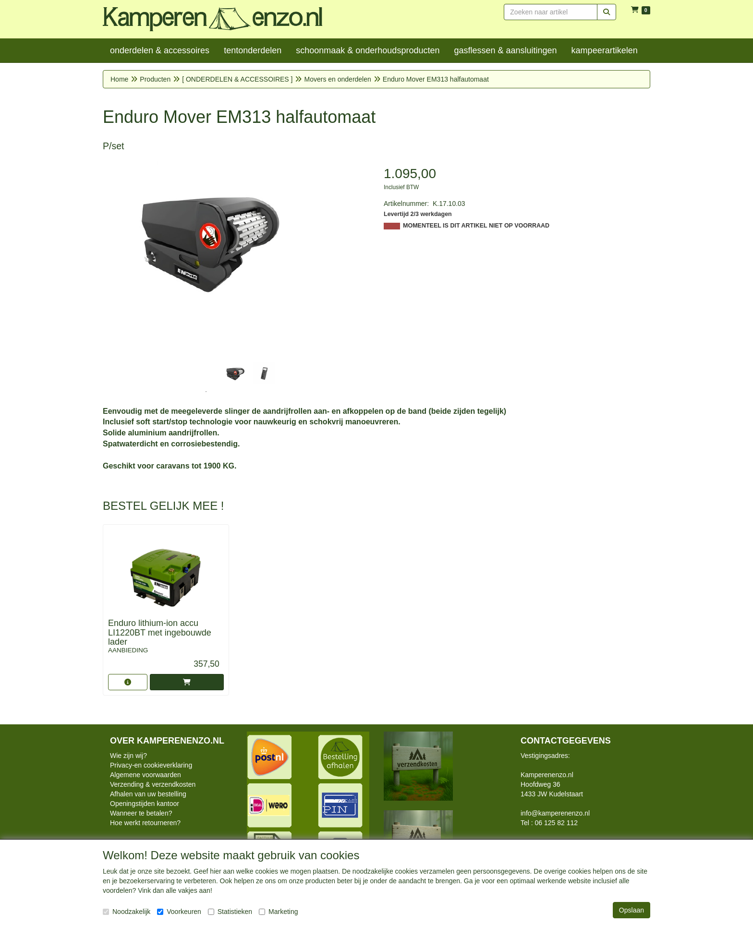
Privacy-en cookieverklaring (151, 765)
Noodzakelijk (126, 911)
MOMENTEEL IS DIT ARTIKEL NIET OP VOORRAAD (476, 225)
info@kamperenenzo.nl (555, 813)
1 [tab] (206, 391)
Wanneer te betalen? (141, 813)
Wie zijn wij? (128, 755)
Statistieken (230, 911)
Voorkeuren (179, 911)
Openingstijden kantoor (144, 803)
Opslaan (631, 910)
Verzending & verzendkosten (152, 784)
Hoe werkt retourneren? (145, 823)
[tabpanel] (235, 373)
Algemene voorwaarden (145, 775)
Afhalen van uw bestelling (148, 794)
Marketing (278, 911)
